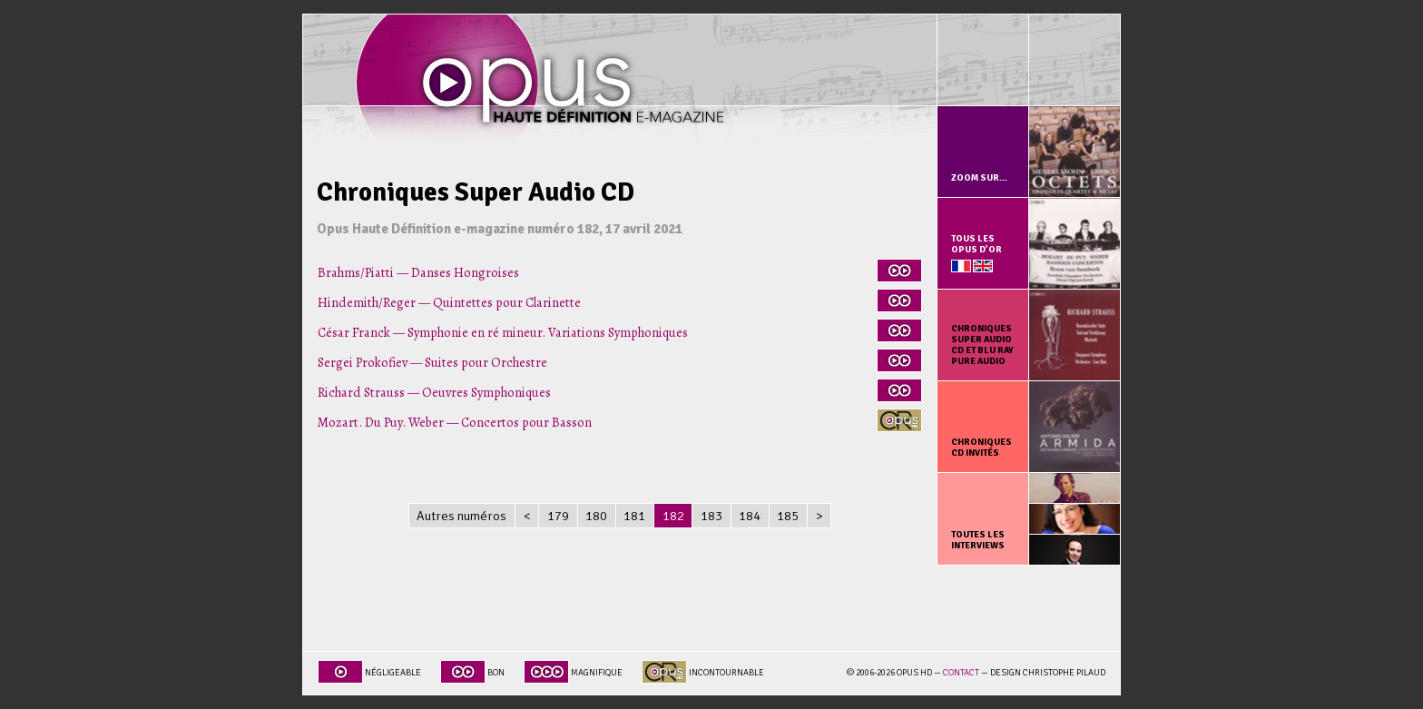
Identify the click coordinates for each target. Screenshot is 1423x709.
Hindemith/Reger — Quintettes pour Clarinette (449, 302)
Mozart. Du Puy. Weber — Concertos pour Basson (455, 422)
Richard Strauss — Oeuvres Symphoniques (434, 392)
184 (750, 515)
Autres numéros (461, 515)
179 (558, 515)
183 (711, 515)
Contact (961, 672)
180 (596, 515)
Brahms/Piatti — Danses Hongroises (418, 272)
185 (788, 515)
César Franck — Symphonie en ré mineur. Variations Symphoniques (503, 332)
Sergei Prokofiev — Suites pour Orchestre (432, 362)
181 (634, 515)
